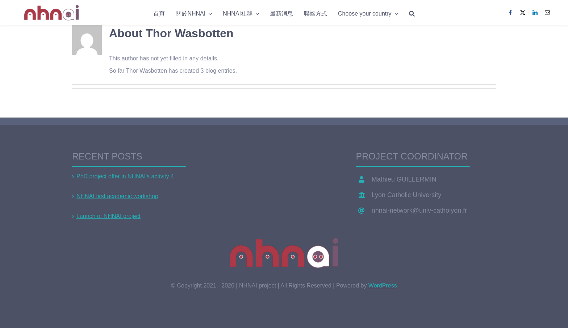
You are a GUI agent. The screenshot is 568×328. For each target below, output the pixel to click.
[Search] (412, 13)
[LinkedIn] (535, 13)
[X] (523, 13)
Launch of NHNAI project (108, 216)
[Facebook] (510, 13)
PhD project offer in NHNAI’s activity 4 (125, 176)
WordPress (382, 285)
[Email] (547, 13)
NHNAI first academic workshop (117, 196)
